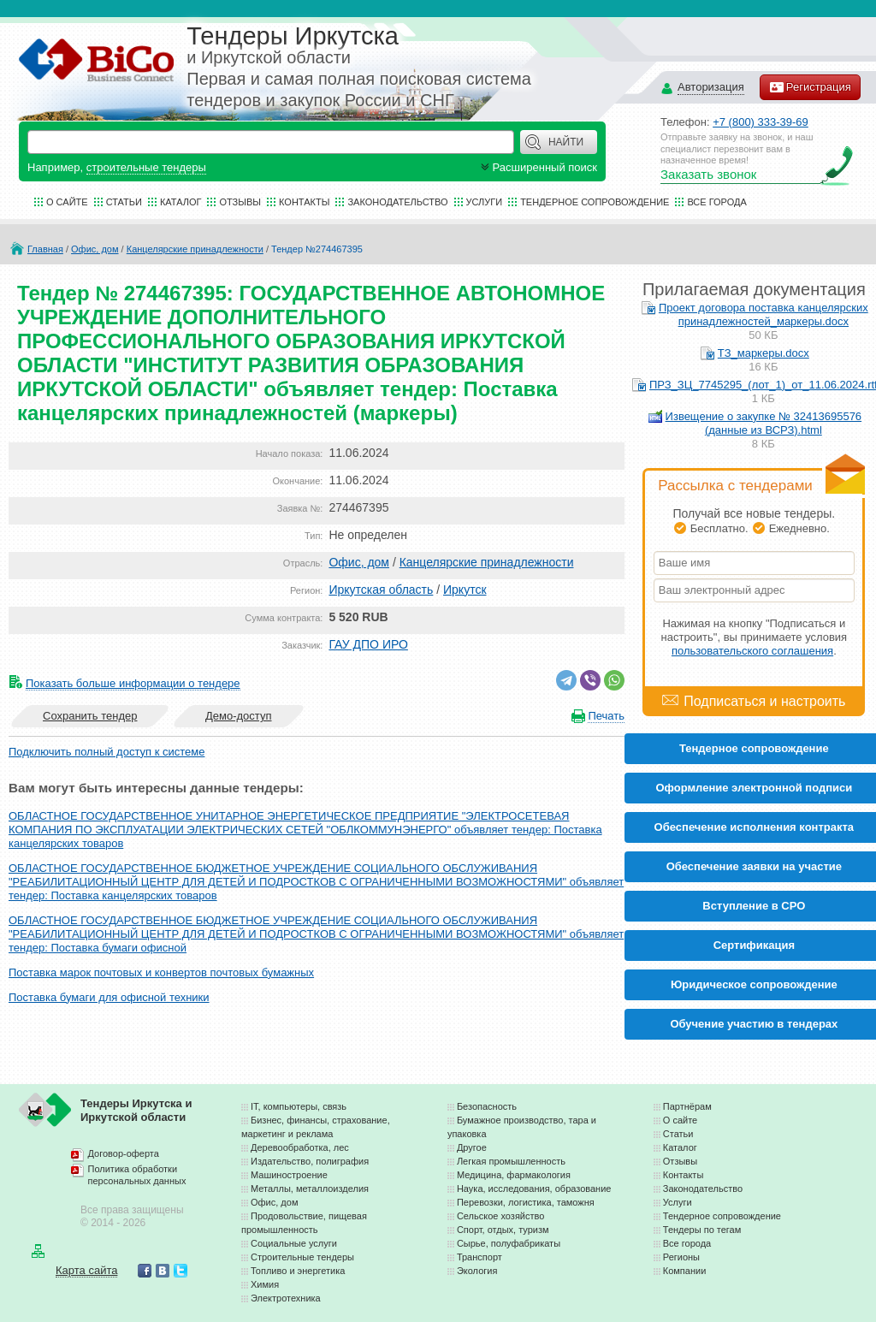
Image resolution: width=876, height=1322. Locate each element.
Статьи (124, 202)
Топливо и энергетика (298, 1271)
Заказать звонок (708, 174)
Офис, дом (94, 249)
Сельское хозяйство (500, 1216)
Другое (472, 1147)
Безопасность (487, 1106)
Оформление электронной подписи (753, 787)
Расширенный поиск (537, 167)
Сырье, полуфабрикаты (508, 1243)
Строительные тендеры (302, 1257)
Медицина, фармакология (514, 1175)
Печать (606, 715)
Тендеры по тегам (702, 1229)
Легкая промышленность (511, 1161)
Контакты (304, 202)
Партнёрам (687, 1106)
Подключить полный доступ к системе (106, 751)
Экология (477, 1271)
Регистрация (810, 87)
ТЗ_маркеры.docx (763, 353)
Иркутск (465, 589)
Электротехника (286, 1298)
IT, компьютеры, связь (298, 1106)
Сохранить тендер (90, 715)
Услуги (484, 202)
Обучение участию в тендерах (754, 1023)
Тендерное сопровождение (594, 202)
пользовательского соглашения (752, 650)
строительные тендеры (146, 167)
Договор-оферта (123, 1153)
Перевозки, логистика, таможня (526, 1202)
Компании (685, 1271)
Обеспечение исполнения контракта (754, 827)
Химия (265, 1284)
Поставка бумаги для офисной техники (109, 997)
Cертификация (754, 945)
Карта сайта (86, 1270)
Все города (716, 202)
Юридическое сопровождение (754, 984)
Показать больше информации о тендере (133, 683)
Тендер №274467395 (317, 249)
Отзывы (240, 202)
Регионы (681, 1257)
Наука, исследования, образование (534, 1188)
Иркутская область (380, 589)
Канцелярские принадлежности (195, 249)
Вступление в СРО (753, 905)
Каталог (181, 202)
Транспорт (479, 1257)
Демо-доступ (238, 715)
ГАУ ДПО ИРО (367, 644)
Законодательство (397, 202)
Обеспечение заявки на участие (754, 866)
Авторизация (711, 87)
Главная (45, 249)
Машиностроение (289, 1175)
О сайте (67, 202)
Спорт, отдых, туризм (503, 1229)
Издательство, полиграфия (310, 1161)
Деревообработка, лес (300, 1147)
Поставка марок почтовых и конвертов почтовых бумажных (161, 972)
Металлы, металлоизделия (310, 1188)
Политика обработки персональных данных (137, 1175)
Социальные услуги (294, 1243)
